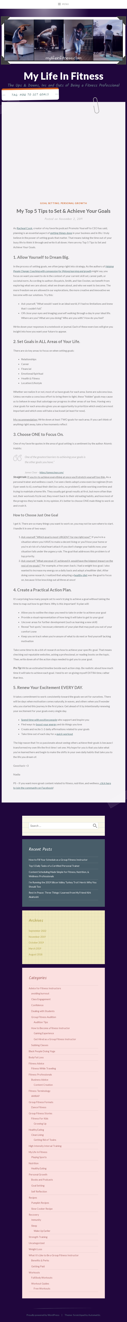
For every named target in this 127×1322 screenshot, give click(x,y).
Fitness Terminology (39, 1091)
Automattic (94, 1315)
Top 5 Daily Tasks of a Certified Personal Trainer (54, 865)
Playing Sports (39, 1157)
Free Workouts (42, 1288)
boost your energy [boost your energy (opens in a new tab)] (46, 724)
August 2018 (35, 954)
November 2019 (37, 936)
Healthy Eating (36, 1129)
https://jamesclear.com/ (52, 472)
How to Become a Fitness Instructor (50, 1028)
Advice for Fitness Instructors (45, 988)
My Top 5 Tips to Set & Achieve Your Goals (63, 211)
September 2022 (37, 930)
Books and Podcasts (42, 1179)
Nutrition (34, 1163)
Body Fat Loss (36, 1057)
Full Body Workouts (41, 1277)
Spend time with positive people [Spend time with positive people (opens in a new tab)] (39, 719)
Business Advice (39, 1079)
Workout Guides (40, 1283)
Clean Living (37, 1134)
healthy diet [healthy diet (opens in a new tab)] (80, 575)
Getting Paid (38, 1266)
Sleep (34, 1225)
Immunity (36, 1219)
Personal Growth (74, 203)
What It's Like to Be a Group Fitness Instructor (54, 1255)
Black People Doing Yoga (42, 1051)
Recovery (34, 1214)
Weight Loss (35, 1249)
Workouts (34, 1272)
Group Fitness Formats (41, 1102)
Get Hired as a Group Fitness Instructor (55, 1039)
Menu (65, 4)
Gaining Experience (44, 1033)
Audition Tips (41, 1022)
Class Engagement (41, 999)
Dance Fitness (38, 1107)
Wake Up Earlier (42, 1230)
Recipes (33, 1197)
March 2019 (35, 948)
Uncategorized (36, 1243)
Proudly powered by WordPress (42, 1315)
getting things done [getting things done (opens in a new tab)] (61, 232)
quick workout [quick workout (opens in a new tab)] (64, 733)
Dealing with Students (43, 1011)
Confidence (37, 1005)
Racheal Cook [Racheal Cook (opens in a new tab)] (24, 228)
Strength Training (38, 1237)
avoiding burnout (40, 993)
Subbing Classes (39, 1045)
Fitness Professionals (40, 1074)
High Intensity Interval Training (45, 1146)
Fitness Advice (36, 1063)
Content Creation (43, 1084)
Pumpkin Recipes (40, 1202)
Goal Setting (49, 203)
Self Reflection (39, 1191)
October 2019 (36, 942)
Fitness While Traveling (43, 1068)
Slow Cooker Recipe (42, 1208)
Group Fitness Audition (43, 1017)
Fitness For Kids (39, 1118)
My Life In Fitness (64, 76)
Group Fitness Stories (40, 1113)
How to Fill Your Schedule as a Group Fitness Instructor (58, 859)
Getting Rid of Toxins (45, 1139)
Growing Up (40, 1123)
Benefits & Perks (40, 1260)
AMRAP (35, 1096)
